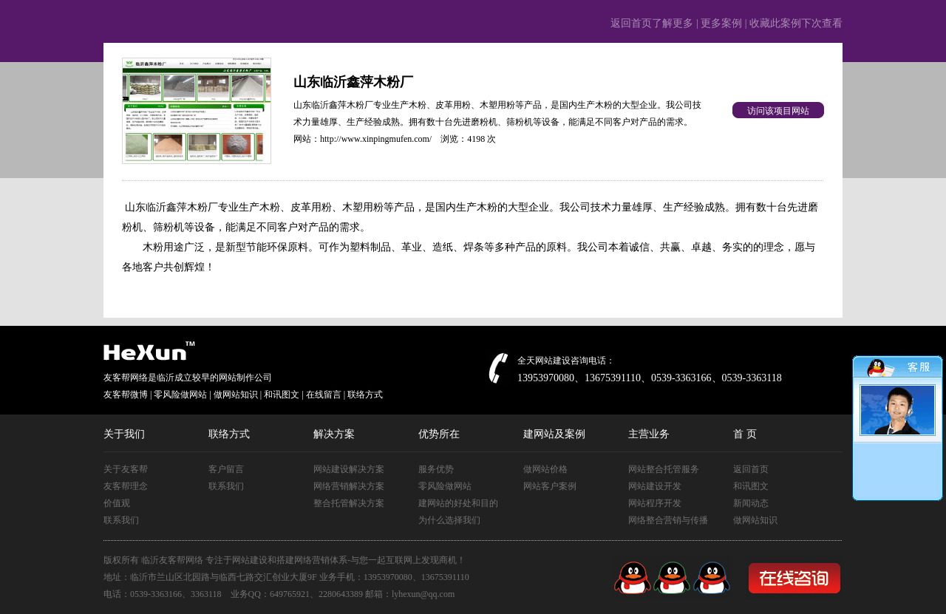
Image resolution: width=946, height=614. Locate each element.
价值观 (116, 503)
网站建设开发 (654, 486)
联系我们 (121, 520)
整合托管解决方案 (348, 503)
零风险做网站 (445, 486)
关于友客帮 (125, 469)
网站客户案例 (549, 486)
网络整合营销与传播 (668, 520)
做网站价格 (545, 469)
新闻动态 (751, 503)
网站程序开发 (654, 503)
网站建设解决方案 (348, 469)
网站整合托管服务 (663, 469)
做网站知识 (755, 520)
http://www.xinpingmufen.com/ (376, 139)
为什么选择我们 (449, 520)
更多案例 (721, 23)
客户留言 (226, 469)
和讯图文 (751, 486)
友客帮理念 (125, 486)
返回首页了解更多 (651, 23)
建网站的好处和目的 (458, 503)
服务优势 (436, 469)
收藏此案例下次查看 (796, 23)
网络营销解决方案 (348, 486)
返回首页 (751, 469)
